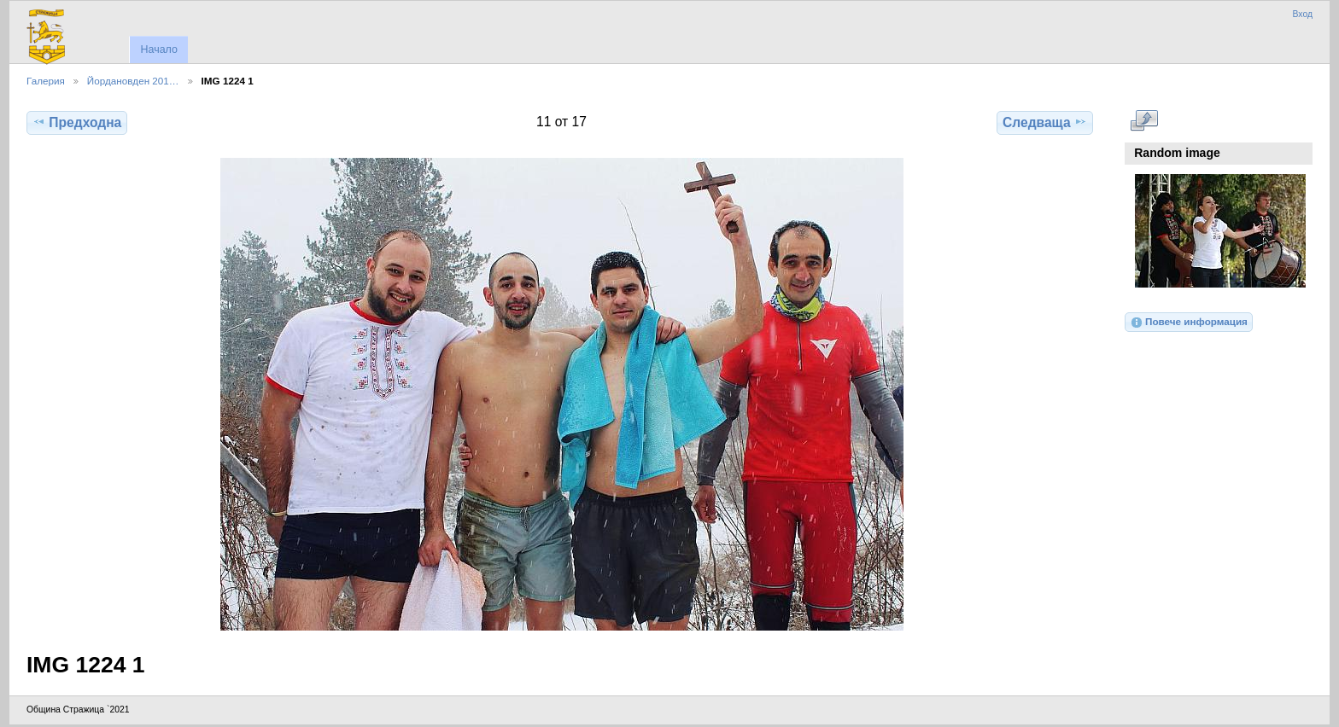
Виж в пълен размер (1144, 120)
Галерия (45, 80)
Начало (158, 49)
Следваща (1045, 122)
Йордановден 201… (133, 80)
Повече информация (1189, 322)
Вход (1302, 14)
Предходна (76, 122)
